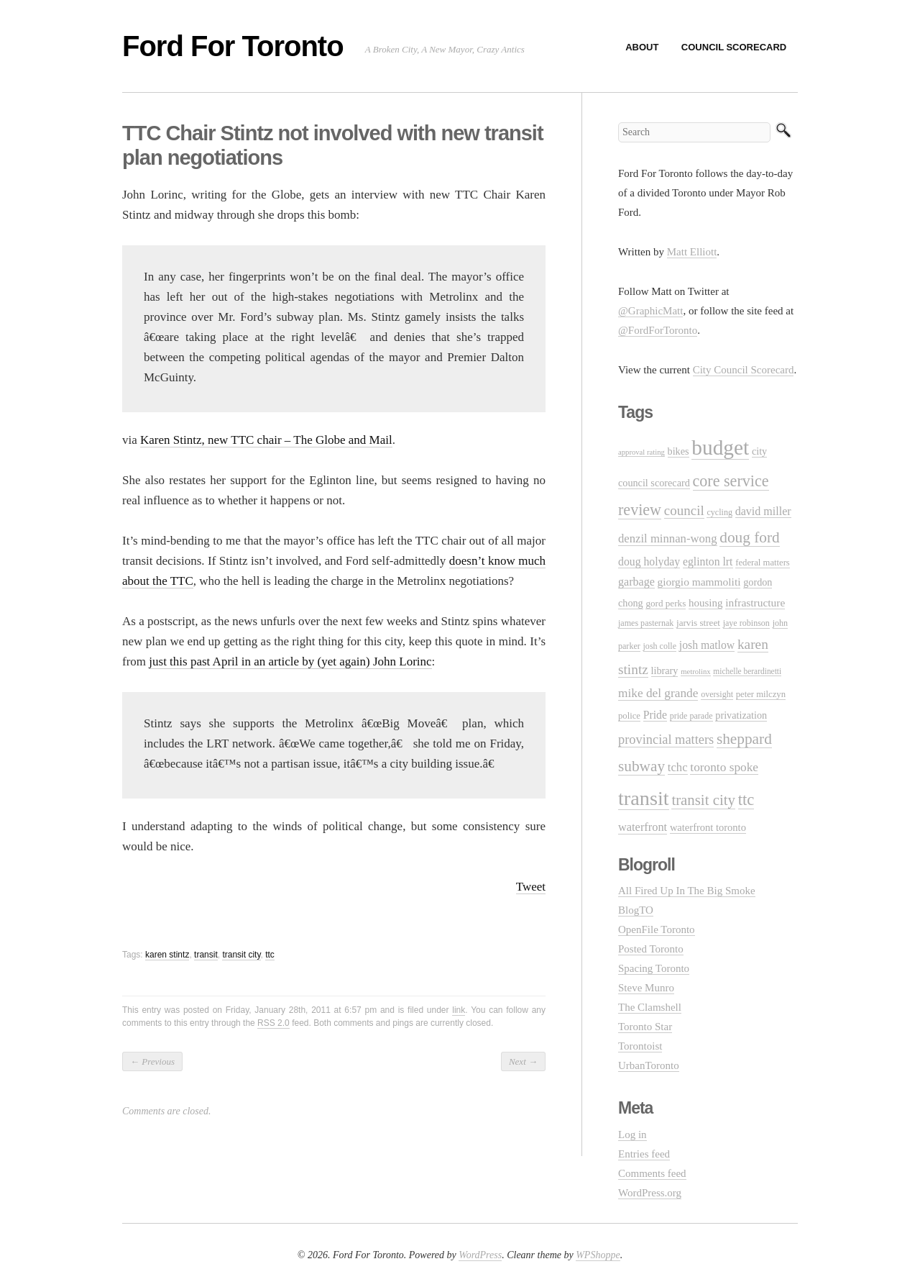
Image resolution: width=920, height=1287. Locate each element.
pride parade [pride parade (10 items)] (691, 716)
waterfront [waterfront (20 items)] (642, 827)
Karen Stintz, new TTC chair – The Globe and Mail (266, 440)
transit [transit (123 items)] (643, 798)
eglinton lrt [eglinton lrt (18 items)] (708, 561)
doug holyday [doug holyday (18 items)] (649, 561)
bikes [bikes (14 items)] (678, 451)
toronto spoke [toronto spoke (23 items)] (724, 767)
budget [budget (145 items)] (720, 447)
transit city (241, 955)
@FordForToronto (657, 330)
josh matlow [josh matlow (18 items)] (707, 645)
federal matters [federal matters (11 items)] (762, 563)
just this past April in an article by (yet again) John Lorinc (290, 661)
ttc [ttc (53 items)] (746, 800)
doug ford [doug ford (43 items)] (749, 537)
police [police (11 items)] (629, 716)
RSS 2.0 (273, 1023)
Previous (152, 1061)
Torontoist (640, 1046)
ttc (270, 955)
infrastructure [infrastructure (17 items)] (755, 602)
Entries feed (644, 1154)
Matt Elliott (692, 252)
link (458, 1010)
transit (206, 955)
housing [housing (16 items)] (705, 603)
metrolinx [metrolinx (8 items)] (695, 672)
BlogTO (635, 910)
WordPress (480, 1255)
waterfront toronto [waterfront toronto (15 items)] (708, 827)
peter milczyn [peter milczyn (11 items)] (761, 694)
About (641, 47)
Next (523, 1061)
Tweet (531, 886)
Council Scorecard (733, 47)
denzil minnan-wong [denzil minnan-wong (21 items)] (667, 538)
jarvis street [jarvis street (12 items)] (698, 622)
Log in (632, 1134)
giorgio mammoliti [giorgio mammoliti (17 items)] (699, 582)
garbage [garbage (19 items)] (636, 582)
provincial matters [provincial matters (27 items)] (666, 739)
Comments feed (652, 1173)
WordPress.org (649, 1193)
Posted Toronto (651, 949)
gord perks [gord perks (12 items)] (665, 603)
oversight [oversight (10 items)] (717, 694)
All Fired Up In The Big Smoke (686, 890)
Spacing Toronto (653, 968)
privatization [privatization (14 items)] (741, 715)
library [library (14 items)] (664, 670)
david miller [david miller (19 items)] (763, 511)
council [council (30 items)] (684, 510)
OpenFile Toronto (656, 929)
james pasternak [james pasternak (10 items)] (645, 623)
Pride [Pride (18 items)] (655, 715)
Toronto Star (645, 1026)
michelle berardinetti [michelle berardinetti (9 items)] (747, 671)
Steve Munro (646, 987)
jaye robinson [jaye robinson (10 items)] (746, 623)
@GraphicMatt (650, 311)
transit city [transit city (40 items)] (703, 800)
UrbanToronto (648, 1065)
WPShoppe (598, 1255)
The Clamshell (649, 1007)
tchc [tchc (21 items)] (678, 767)
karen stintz (167, 955)
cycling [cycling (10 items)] (719, 512)
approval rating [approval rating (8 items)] (641, 452)
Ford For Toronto (233, 46)
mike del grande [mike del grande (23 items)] (658, 693)
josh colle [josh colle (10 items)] (660, 646)
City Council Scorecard (743, 370)
